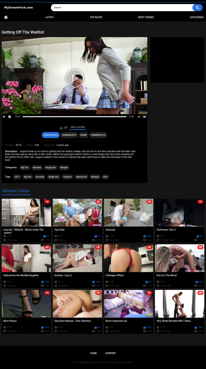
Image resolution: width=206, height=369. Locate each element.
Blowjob (64, 167)
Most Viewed (146, 17)
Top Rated (96, 17)
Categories (197, 17)
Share (83, 135)
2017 (17, 177)
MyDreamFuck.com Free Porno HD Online (97, 362)
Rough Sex (51, 167)
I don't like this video (65, 128)
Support (110, 353)
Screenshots (69, 135)
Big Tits (24, 167)
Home (6, 17)
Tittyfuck (67, 177)
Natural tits (81, 177)
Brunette (37, 167)
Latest (49, 17)
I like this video (61, 128)
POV (105, 177)
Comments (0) (98, 135)
